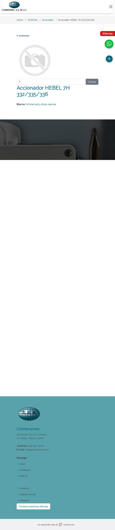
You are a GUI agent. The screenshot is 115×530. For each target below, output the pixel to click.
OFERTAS (32, 19)
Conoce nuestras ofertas (33, 506)
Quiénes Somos (28, 494)
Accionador (48, 19)
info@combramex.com (37, 449)
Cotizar (92, 81)
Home (20, 19)
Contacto (24, 500)
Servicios (24, 488)
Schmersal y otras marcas (41, 104)
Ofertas (107, 33)
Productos (25, 470)
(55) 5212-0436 (36, 446)
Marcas (23, 476)
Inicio (22, 464)
